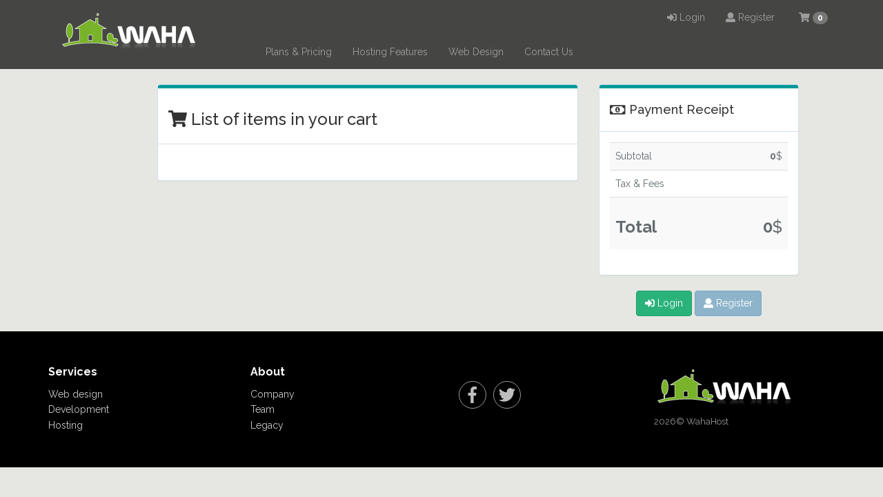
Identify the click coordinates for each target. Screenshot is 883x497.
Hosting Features (390, 51)
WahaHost (707, 421)
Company (272, 394)
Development (78, 409)
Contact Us (548, 51)
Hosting (65, 425)
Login (686, 17)
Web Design (476, 51)
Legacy (267, 425)
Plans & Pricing (299, 51)
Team (262, 409)
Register (750, 17)
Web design (75, 394)
